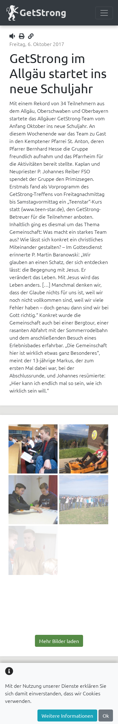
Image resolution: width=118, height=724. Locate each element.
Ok (106, 715)
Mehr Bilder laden (59, 641)
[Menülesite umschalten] (104, 13)
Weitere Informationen (67, 715)
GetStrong (35, 12)
